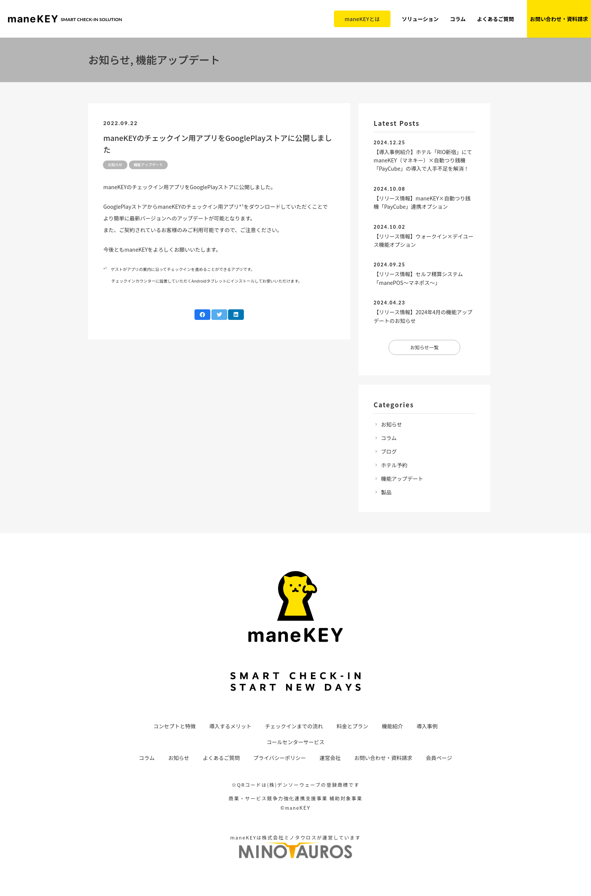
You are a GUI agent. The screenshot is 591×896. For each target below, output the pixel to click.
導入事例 (427, 726)
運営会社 (330, 757)
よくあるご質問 (221, 757)
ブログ (389, 451)
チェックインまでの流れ (294, 726)
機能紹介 (392, 726)
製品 (386, 492)
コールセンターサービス (295, 742)
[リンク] (33, 19)
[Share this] (202, 314)
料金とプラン (352, 726)
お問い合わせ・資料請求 (383, 757)
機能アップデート (402, 478)
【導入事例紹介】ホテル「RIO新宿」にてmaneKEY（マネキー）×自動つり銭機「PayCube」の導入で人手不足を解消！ (423, 160)
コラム (389, 438)
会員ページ (439, 757)
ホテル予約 (394, 465)
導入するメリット (230, 726)
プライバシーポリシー (279, 757)
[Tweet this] (219, 314)
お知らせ (391, 424)
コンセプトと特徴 (174, 726)
